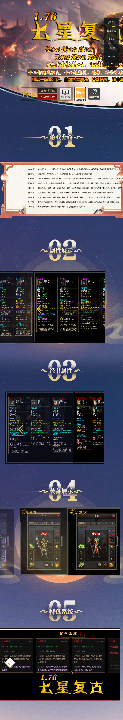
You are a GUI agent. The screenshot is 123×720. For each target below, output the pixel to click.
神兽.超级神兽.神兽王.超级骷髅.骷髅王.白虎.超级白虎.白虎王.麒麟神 (78, 202)
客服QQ (111, 39)
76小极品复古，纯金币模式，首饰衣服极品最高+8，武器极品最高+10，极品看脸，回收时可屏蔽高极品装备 (78, 169)
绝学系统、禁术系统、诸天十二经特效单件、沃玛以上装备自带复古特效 (65, 174)
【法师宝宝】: (31, 197)
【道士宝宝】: (31, 202)
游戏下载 (111, 31)
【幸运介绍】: (31, 183)
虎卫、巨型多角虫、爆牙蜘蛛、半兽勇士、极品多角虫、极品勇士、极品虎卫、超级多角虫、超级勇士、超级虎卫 (80, 197)
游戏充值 (94, 93)
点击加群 (111, 56)
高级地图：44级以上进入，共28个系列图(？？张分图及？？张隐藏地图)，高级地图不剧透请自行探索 (75, 193)
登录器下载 (66, 94)
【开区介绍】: (31, 207)
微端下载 (48, 96)
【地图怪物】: (31, 188)
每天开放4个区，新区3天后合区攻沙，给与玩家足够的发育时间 (61, 207)
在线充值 (111, 48)
